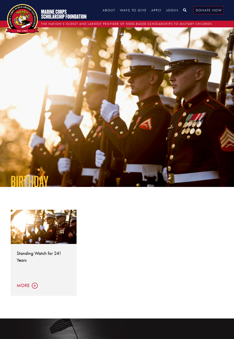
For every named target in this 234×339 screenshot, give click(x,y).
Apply (156, 10)
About (109, 10)
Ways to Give (133, 10)
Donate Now (209, 10)
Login (172, 10)
